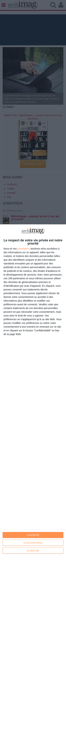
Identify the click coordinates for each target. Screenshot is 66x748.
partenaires (23, 248)
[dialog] (33, 486)
